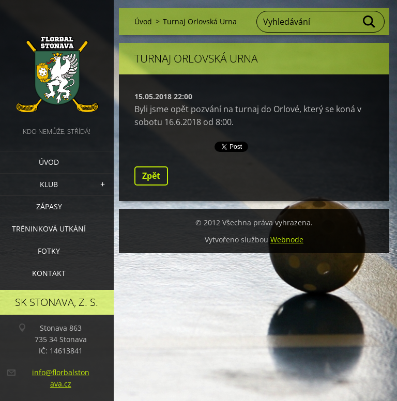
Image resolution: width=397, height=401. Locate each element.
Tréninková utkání (49, 229)
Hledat (369, 21)
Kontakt (49, 273)
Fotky (49, 251)
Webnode (286, 239)
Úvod (49, 162)
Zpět (151, 175)
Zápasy (49, 206)
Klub (49, 184)
